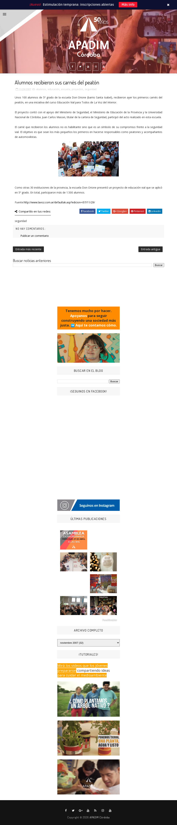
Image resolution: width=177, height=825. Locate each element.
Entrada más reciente (28, 249)
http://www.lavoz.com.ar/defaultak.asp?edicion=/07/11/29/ (59, 202)
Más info (128, 5)
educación (54, 89)
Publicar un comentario (34, 236)
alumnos (41, 89)
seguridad (90, 89)
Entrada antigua (150, 249)
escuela (65, 89)
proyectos (77, 89)
